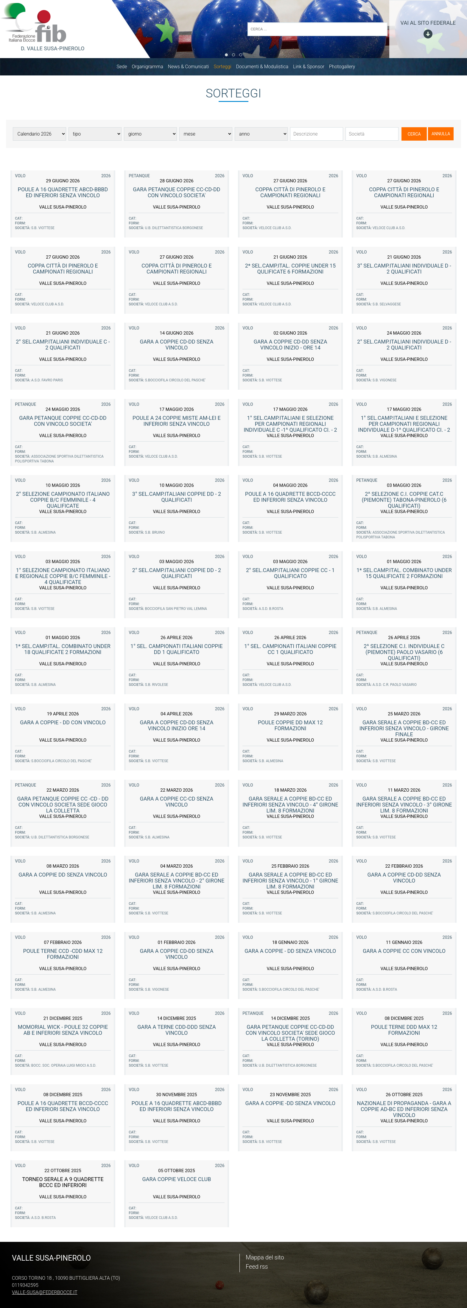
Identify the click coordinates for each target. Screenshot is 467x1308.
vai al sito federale (428, 23)
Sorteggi (225, 68)
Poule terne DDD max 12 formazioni (404, 1031)
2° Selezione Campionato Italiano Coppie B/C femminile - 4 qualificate (63, 501)
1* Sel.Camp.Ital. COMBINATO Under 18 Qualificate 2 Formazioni (62, 650)
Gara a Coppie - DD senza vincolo (290, 952)
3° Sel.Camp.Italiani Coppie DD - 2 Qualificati (176, 498)
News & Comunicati (191, 68)
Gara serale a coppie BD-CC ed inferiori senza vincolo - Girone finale (404, 729)
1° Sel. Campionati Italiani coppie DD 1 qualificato (176, 650)
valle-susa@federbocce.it (44, 1292)
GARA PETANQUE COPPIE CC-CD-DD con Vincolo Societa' (176, 193)
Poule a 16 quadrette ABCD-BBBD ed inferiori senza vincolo (63, 193)
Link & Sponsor (311, 68)
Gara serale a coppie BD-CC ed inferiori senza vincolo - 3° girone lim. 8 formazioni (404, 806)
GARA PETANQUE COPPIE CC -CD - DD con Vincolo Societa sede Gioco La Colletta (63, 806)
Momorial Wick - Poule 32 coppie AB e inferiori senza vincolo (63, 1031)
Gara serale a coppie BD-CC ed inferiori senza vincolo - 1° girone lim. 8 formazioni (290, 882)
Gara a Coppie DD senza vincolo (62, 876)
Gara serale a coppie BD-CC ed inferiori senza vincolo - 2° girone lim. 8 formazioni (176, 882)
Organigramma (150, 68)
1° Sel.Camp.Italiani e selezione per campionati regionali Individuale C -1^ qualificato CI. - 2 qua (290, 428)
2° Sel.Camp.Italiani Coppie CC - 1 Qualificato (290, 574)
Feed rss (257, 1266)
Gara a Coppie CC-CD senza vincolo (177, 803)
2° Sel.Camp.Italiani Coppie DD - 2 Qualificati (176, 574)
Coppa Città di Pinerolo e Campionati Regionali (290, 193)
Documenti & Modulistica (265, 68)
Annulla (441, 135)
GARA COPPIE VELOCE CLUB (176, 1180)
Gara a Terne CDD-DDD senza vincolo (176, 1031)
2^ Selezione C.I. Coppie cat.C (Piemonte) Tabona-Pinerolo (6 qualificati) (404, 501)
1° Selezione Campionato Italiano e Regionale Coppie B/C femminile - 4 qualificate (62, 577)
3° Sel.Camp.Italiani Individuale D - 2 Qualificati (404, 270)
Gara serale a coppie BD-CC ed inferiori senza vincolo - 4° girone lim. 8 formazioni (290, 806)
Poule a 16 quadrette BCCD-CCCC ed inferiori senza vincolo (290, 498)
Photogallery (345, 68)
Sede (125, 68)
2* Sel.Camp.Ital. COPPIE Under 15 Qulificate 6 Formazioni (290, 270)
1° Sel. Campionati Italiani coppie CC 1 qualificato (290, 650)
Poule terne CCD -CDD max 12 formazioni (62, 955)
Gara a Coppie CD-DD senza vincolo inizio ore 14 (177, 726)
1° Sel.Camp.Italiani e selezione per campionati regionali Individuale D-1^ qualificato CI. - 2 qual (404, 428)
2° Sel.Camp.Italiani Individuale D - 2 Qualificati (404, 346)
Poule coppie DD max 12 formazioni (290, 726)
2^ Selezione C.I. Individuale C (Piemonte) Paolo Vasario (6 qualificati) (404, 653)
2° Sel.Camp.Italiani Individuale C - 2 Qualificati (63, 346)
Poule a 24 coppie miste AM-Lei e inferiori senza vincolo (177, 422)
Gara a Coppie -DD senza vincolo (290, 1104)
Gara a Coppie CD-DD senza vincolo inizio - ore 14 (290, 346)
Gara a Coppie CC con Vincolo (404, 952)
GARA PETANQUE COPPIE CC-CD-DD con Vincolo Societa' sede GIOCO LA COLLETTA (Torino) (290, 1034)
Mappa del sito (265, 1257)
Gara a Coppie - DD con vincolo (63, 723)
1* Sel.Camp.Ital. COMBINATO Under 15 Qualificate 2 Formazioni (404, 574)
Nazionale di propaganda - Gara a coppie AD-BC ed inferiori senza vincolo (404, 1110)
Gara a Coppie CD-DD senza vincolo (177, 346)
